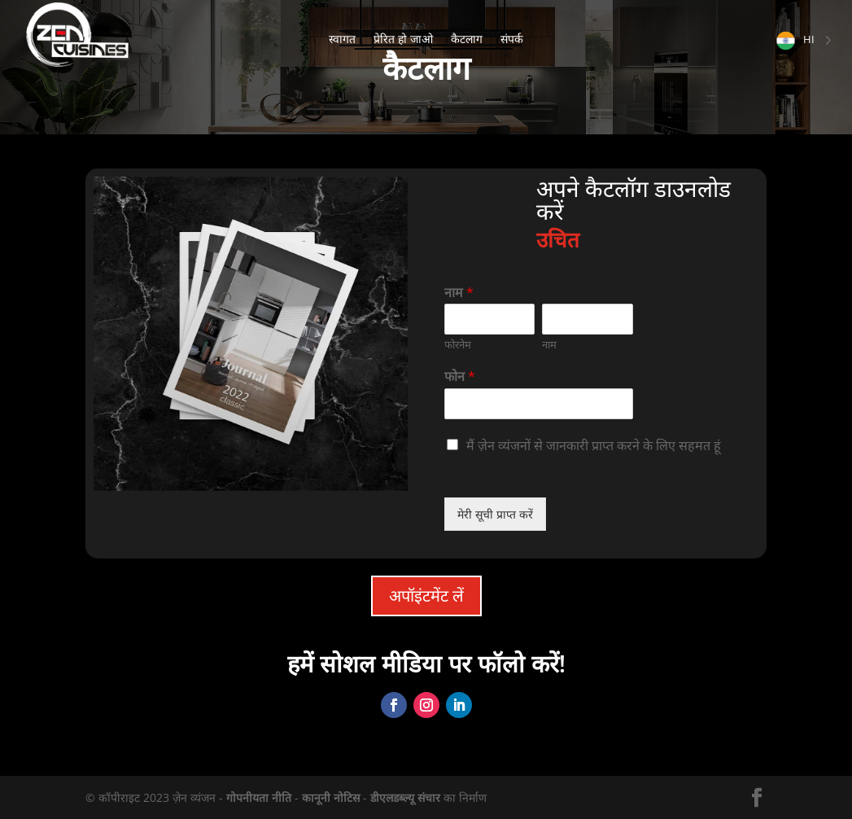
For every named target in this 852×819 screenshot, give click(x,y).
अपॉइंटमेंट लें (426, 596)
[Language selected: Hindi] (803, 39)
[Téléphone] (538, 403)
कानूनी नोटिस (331, 797)
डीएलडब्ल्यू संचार (405, 797)
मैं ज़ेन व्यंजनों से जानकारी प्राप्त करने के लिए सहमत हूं (593, 445)
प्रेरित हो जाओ (403, 39)
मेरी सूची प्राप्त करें (495, 514)
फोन (459, 376)
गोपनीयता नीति (258, 797)
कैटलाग (467, 39)
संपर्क (511, 39)
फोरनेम (457, 345)
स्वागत (342, 39)
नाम (459, 292)
